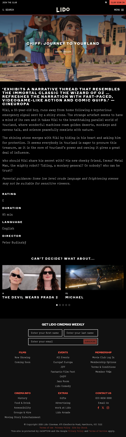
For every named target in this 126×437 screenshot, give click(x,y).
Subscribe (90, 341)
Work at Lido (63, 407)
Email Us (103, 402)
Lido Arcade (63, 412)
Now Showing (22, 357)
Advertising (62, 402)
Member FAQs (103, 371)
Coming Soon (22, 362)
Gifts (63, 398)
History (22, 398)
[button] (57, 305)
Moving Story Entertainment (22, 417)
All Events (63, 357)
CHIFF (63, 376)
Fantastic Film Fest (63, 371)
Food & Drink (22, 402)
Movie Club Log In (103, 357)
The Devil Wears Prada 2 (30, 297)
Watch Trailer (63, 51)
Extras (63, 393)
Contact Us (103, 393)
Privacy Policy (62, 427)
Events (63, 352)
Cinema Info (22, 393)
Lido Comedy (63, 386)
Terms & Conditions (103, 366)
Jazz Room (63, 381)
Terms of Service (98, 431)
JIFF (63, 366)
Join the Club (9, 2)
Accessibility (22, 407)
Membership (103, 352)
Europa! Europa (63, 362)
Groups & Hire (22, 412)
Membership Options (103, 362)
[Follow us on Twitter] (103, 407)
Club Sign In (117, 2)
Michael (74, 297)
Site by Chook (79, 427)
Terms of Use (46, 427)
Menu (119, 10)
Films (22, 352)
